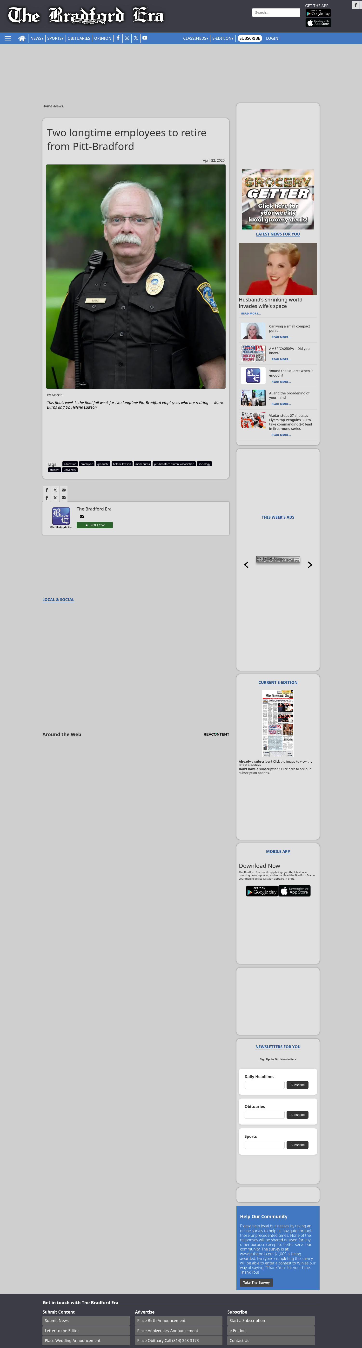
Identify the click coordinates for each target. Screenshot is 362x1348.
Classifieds (194, 38)
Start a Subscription (247, 1320)
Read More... (251, 313)
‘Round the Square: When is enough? (291, 372)
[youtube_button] (145, 38)
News (35, 38)
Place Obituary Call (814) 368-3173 (168, 1340)
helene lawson (122, 464)
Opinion (102, 38)
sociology (204, 464)
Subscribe (250, 38)
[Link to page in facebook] (47, 490)
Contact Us (239, 1340)
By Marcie (54, 395)
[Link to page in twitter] (55, 490)
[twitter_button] (136, 38)
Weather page (233, 17)
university (70, 469)
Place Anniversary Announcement (167, 1330)
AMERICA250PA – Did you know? (289, 350)
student (55, 469)
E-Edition (222, 38)
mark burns (142, 464)
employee (87, 464)
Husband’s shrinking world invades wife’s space (270, 302)
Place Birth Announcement (161, 1320)
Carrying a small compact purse (289, 328)
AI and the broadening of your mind (289, 395)
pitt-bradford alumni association (174, 464)
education (70, 464)
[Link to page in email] (63, 490)
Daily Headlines (259, 1076)
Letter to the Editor (62, 1330)
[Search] (276, 12)
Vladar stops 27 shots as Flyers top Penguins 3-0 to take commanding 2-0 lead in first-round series (290, 422)
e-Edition (238, 1330)
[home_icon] (22, 38)
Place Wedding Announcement (73, 1340)
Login (272, 38)
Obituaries (79, 38)
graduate (103, 464)
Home (47, 106)
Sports (54, 38)
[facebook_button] (118, 38)
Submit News (57, 1320)
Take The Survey (256, 1282)
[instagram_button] (127, 38)
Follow (97, 525)
